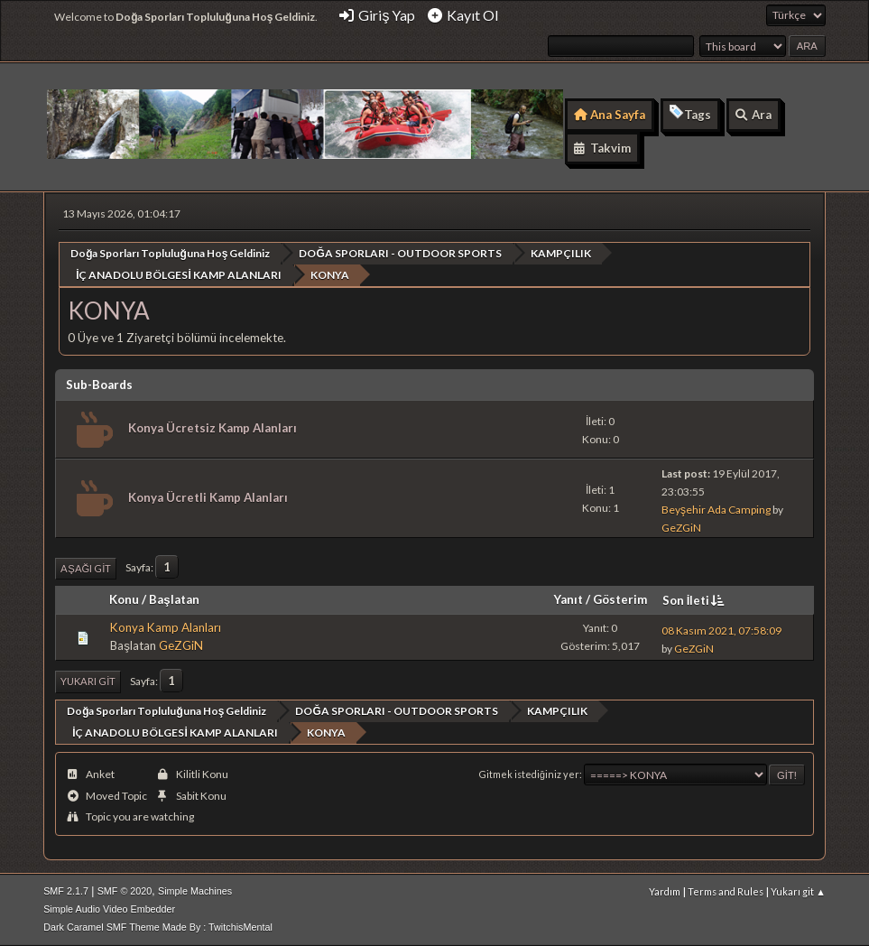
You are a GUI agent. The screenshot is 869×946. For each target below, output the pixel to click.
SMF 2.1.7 (65, 891)
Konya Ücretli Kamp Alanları (208, 497)
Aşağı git (85, 568)
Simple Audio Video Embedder (109, 909)
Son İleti (695, 600)
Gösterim (620, 599)
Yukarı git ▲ (798, 891)
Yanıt (568, 599)
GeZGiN (681, 527)
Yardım (664, 891)
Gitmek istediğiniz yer (529, 774)
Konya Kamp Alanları (165, 627)
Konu (124, 599)
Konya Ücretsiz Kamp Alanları (212, 428)
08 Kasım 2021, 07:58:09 (721, 630)
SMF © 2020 (125, 891)
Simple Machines (195, 891)
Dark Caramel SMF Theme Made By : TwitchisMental (158, 927)
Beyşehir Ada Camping (716, 509)
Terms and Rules (725, 891)
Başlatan (174, 599)
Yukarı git (88, 681)
